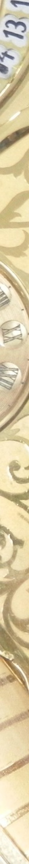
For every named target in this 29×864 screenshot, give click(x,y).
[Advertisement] (14, 32)
